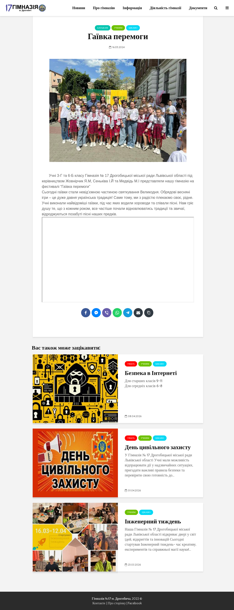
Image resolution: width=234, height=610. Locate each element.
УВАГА (131, 363)
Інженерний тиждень (153, 521)
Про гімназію (104, 8)
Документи (198, 8)
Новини (78, 8)
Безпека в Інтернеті (151, 372)
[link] (135, 176)
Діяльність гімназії (165, 8)
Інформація (132, 8)
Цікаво (133, 27)
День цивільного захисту (158, 447)
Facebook (135, 603)
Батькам (102, 27)
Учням (118, 27)
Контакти (99, 603)
